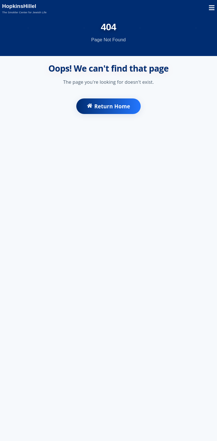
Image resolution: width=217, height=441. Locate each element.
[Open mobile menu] (212, 9)
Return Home (108, 106)
